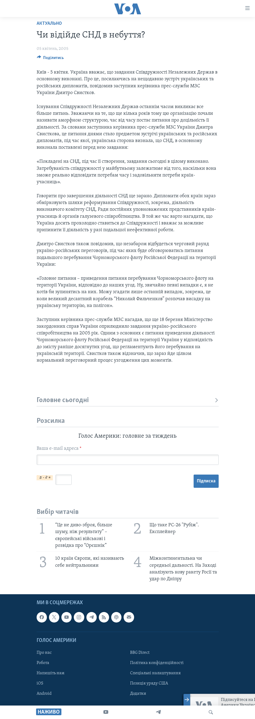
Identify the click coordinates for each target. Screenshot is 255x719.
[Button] (50, 59)
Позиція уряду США (149, 683)
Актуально (49, 23)
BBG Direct (139, 653)
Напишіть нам (50, 673)
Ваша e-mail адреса (59, 448)
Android (44, 694)
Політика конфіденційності (157, 663)
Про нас (44, 653)
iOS (40, 683)
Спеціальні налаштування (155, 673)
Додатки (138, 694)
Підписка (206, 481)
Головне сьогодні (128, 400)
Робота (43, 663)
